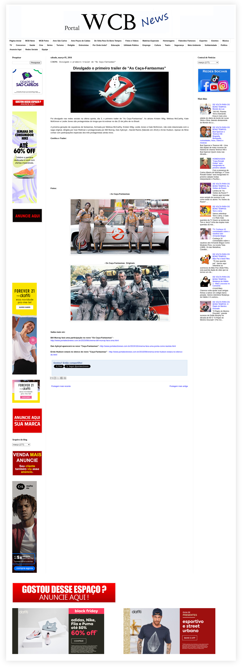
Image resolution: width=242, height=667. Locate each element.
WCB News (30, 41)
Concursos (21, 45)
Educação (115, 45)
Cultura (158, 45)
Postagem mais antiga (179, 386)
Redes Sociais (31, 49)
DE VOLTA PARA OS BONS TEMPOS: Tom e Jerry (221, 209)
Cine (41, 45)
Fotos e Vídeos (131, 41)
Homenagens (168, 41)
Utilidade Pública (131, 45)
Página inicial (15, 41)
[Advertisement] (26, 239)
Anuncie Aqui (15, 49)
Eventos (215, 41)
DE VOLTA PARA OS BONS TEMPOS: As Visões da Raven (221, 186)
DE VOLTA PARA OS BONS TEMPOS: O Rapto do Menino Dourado (221, 305)
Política (224, 45)
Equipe (45, 49)
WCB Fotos (44, 41)
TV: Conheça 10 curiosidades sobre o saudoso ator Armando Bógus (221, 232)
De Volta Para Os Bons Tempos (107, 41)
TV (11, 45)
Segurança (179, 45)
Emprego (147, 45)
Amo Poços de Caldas (80, 41)
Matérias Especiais (150, 41)
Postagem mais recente (61, 386)
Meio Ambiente (194, 45)
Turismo (60, 45)
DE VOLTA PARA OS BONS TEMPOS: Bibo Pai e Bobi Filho (221, 256)
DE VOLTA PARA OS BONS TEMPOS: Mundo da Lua (221, 107)
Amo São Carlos (60, 41)
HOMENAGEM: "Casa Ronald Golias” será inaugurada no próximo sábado (219, 163)
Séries (50, 45)
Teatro (167, 45)
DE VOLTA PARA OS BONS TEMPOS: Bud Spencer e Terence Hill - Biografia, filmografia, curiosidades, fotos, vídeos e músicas (215, 135)
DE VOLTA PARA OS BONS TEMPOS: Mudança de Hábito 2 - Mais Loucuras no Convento (221, 281)
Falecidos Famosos (186, 41)
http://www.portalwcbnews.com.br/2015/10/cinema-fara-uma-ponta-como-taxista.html (138, 346)
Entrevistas (84, 45)
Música (226, 41)
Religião (71, 45)
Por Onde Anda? (100, 45)
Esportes (203, 41)
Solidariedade (211, 45)
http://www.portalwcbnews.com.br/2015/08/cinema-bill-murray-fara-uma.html (85, 340)
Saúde (32, 45)
